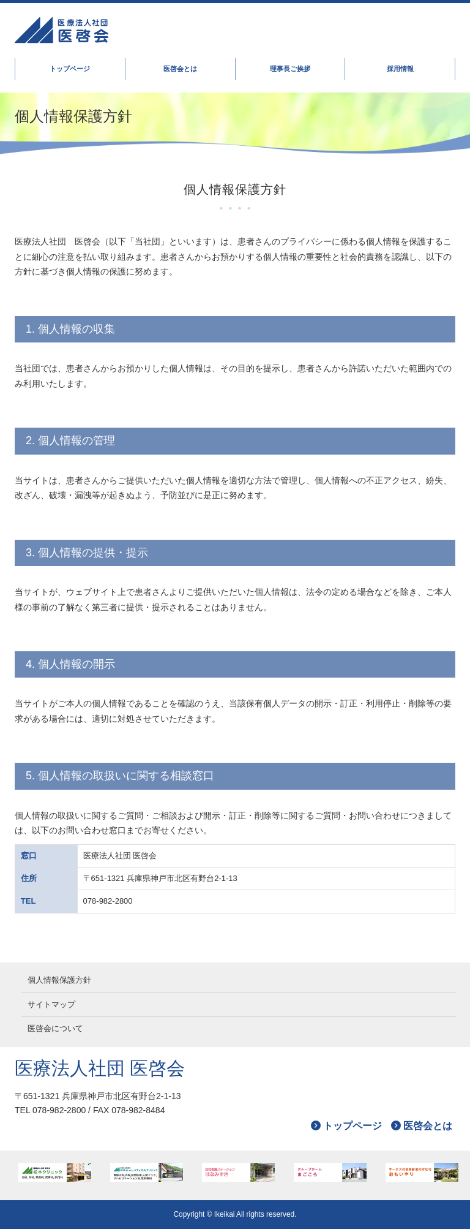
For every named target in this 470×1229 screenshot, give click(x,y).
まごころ (330, 1172)
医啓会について (55, 1028)
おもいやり (422, 1172)
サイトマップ (51, 1004)
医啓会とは (180, 68)
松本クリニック (55, 1172)
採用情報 (400, 68)
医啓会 (168, 30)
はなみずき (238, 1172)
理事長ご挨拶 (290, 68)
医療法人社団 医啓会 (100, 1068)
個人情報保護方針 (59, 980)
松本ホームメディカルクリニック (147, 1172)
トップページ (70, 68)
